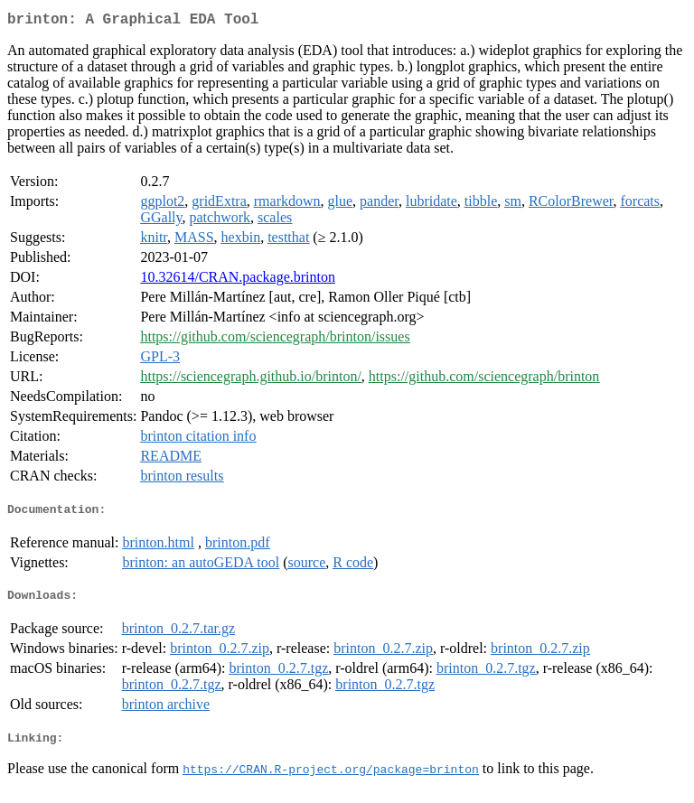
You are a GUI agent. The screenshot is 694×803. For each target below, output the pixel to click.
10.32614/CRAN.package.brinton (237, 280)
